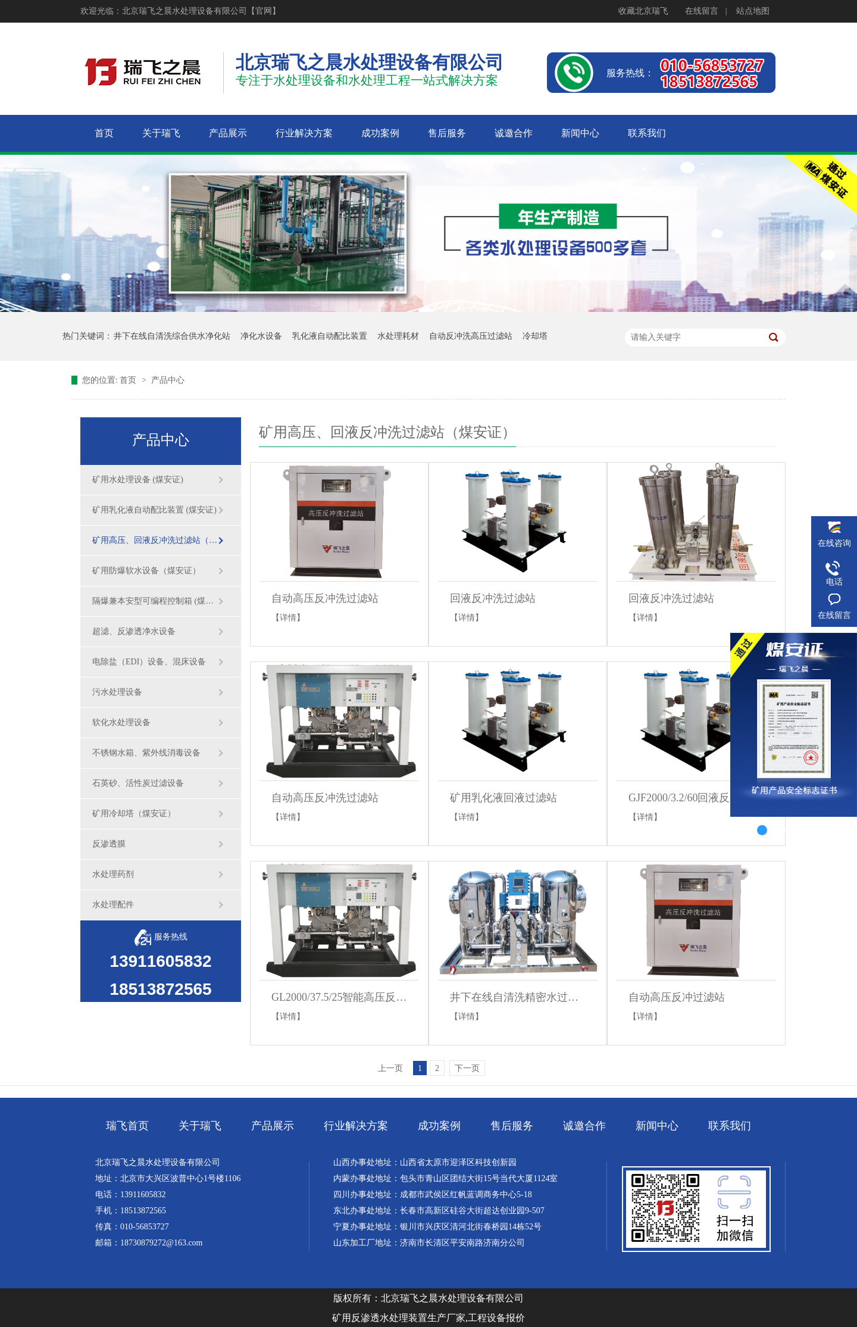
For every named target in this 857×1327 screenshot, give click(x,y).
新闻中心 (657, 1126)
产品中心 (167, 380)
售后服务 (511, 1126)
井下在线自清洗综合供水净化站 (172, 336)
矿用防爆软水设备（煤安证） (146, 570)
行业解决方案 (356, 1126)
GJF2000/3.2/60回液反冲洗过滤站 (696, 798)
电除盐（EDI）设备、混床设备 (149, 661)
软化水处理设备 (121, 722)
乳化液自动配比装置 (329, 336)
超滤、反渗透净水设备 (134, 631)
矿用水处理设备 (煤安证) (137, 479)
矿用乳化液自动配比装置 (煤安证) (154, 509)
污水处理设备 (117, 692)
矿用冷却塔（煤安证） (134, 813)
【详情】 (288, 617)
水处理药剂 (113, 874)
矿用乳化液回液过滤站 (503, 798)
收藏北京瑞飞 (643, 11)
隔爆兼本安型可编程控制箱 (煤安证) (154, 601)
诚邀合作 (584, 1126)
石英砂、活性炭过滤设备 (138, 783)
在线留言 (701, 11)
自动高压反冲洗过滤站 (325, 598)
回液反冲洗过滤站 (493, 598)
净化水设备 (261, 336)
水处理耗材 (398, 336)
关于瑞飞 (200, 1126)
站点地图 (753, 11)
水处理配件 (113, 904)
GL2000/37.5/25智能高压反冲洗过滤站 (339, 997)
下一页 (467, 1068)
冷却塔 (535, 336)
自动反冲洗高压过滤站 (470, 336)
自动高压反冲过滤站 (676, 997)
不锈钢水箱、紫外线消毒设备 (146, 752)
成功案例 (439, 1126)
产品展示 (272, 1126)
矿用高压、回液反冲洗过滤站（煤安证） (154, 540)
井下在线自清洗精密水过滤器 (518, 997)
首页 (129, 380)
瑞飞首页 (127, 1126)
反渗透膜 (109, 843)
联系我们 (729, 1126)
